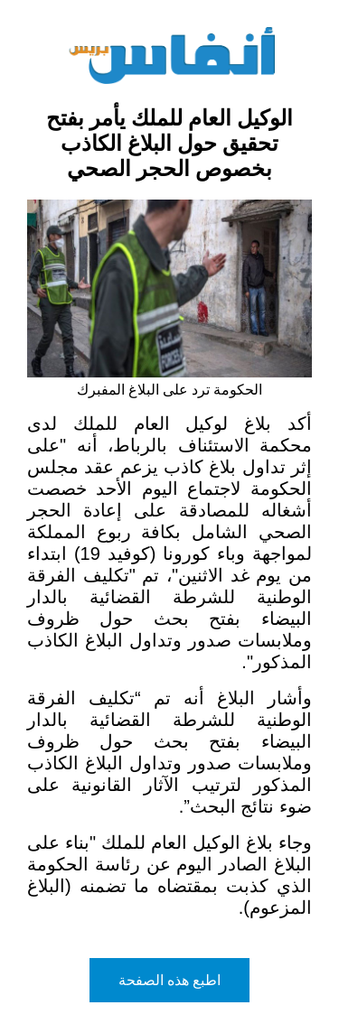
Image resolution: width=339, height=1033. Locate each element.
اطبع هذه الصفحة (169, 980)
